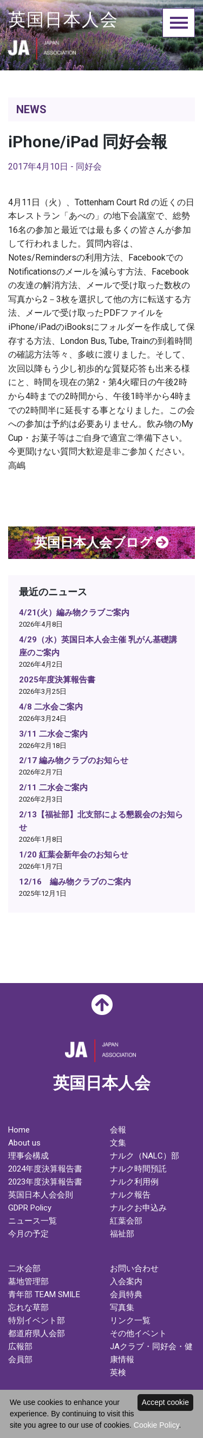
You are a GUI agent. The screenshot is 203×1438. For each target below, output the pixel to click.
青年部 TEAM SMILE (44, 1294)
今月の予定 (28, 1234)
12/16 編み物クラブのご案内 (75, 882)
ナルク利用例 (134, 1182)
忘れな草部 (28, 1307)
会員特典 (126, 1294)
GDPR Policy (29, 1208)
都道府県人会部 (36, 1333)
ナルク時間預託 (138, 1169)
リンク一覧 (130, 1320)
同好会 (89, 166)
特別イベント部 (36, 1320)
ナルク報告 (130, 1195)
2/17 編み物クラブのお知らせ (73, 760)
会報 (118, 1130)
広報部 (20, 1346)
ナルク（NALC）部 (144, 1156)
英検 (118, 1372)
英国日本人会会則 (40, 1195)
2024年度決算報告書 (45, 1169)
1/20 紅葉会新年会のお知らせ (73, 855)
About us (24, 1143)
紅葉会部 (126, 1221)
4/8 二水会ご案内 (51, 707)
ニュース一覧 (32, 1221)
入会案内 (126, 1281)
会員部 (20, 1359)
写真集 (122, 1307)
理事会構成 (28, 1156)
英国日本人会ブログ (101, 542)
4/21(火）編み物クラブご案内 (74, 612)
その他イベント (138, 1333)
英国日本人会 (63, 19)
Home (19, 1130)
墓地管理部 (28, 1281)
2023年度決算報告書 (45, 1182)
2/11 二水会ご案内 (53, 787)
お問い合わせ (134, 1268)
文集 (118, 1143)
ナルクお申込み (138, 1208)
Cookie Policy (156, 1425)
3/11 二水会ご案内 (53, 734)
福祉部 (122, 1234)
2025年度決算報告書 (57, 680)
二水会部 (24, 1268)
